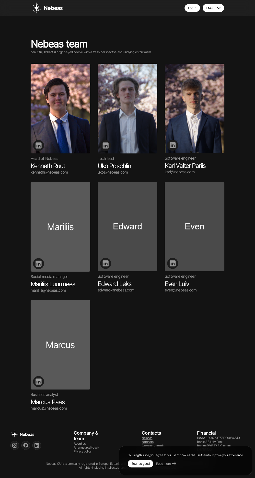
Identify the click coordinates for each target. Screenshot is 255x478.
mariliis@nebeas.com (48, 290)
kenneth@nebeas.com (49, 172)
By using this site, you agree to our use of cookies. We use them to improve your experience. (185, 455)
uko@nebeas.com (113, 172)
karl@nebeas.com (180, 171)
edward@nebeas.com (116, 290)
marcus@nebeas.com (49, 408)
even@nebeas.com (181, 290)
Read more (166, 463)
